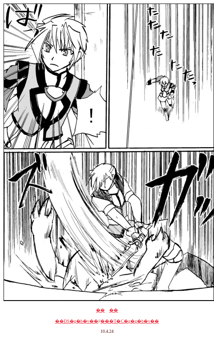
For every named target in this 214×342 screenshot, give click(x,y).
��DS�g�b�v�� (76, 321)
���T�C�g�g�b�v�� (129, 321)
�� (100, 310)
